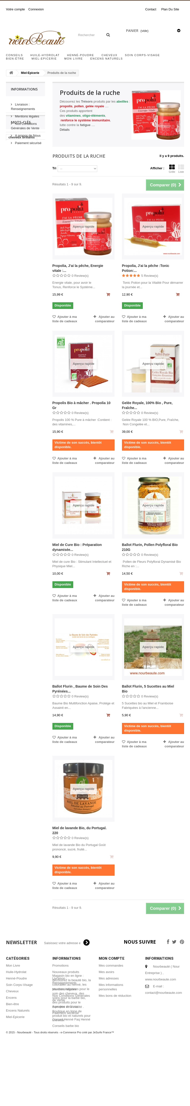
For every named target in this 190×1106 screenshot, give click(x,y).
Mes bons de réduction (115, 996)
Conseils (14, 55)
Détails (65, 129)
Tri (54, 168)
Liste (181, 168)
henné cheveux (20, 223)
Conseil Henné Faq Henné (71, 1019)
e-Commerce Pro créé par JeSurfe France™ (87, 1091)
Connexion (36, 9)
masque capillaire (21, 215)
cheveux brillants (21, 174)
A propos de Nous (27, 133)
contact (150, 9)
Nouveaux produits (65, 972)
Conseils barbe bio (65, 1026)
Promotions (60, 965)
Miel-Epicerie (44, 58)
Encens (11, 997)
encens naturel (19, 208)
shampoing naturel (22, 201)
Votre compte (15, 9)
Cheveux (109, 55)
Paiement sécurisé (28, 141)
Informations (24, 89)
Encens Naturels (106, 58)
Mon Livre (73, 58)
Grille (172, 168)
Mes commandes (111, 965)
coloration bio (19, 230)
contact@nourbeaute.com (163, 993)
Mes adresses (109, 978)
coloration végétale (23, 238)
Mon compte (111, 958)
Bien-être (15, 58)
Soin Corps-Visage (142, 55)
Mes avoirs (106, 972)
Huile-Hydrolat (45, 55)
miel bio (30, 182)
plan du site (170, 9)
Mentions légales (26, 114)
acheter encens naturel (20, 191)
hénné (13, 182)
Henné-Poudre (80, 55)
